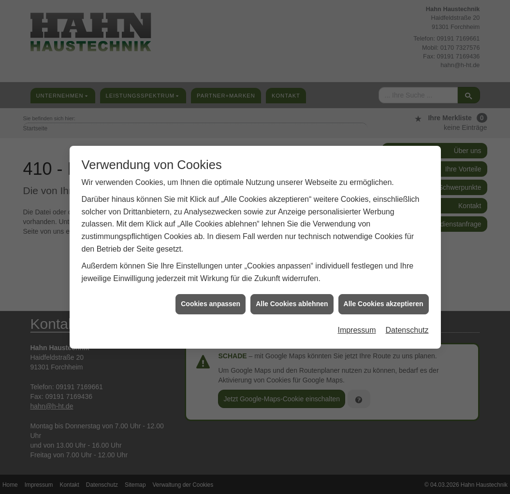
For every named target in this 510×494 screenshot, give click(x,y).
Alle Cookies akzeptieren (383, 299)
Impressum (356, 325)
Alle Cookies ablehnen (292, 299)
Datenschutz (407, 325)
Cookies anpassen (210, 299)
